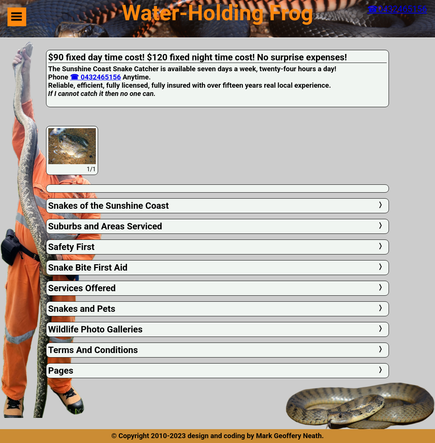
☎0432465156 (397, 9)
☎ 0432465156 (95, 77)
